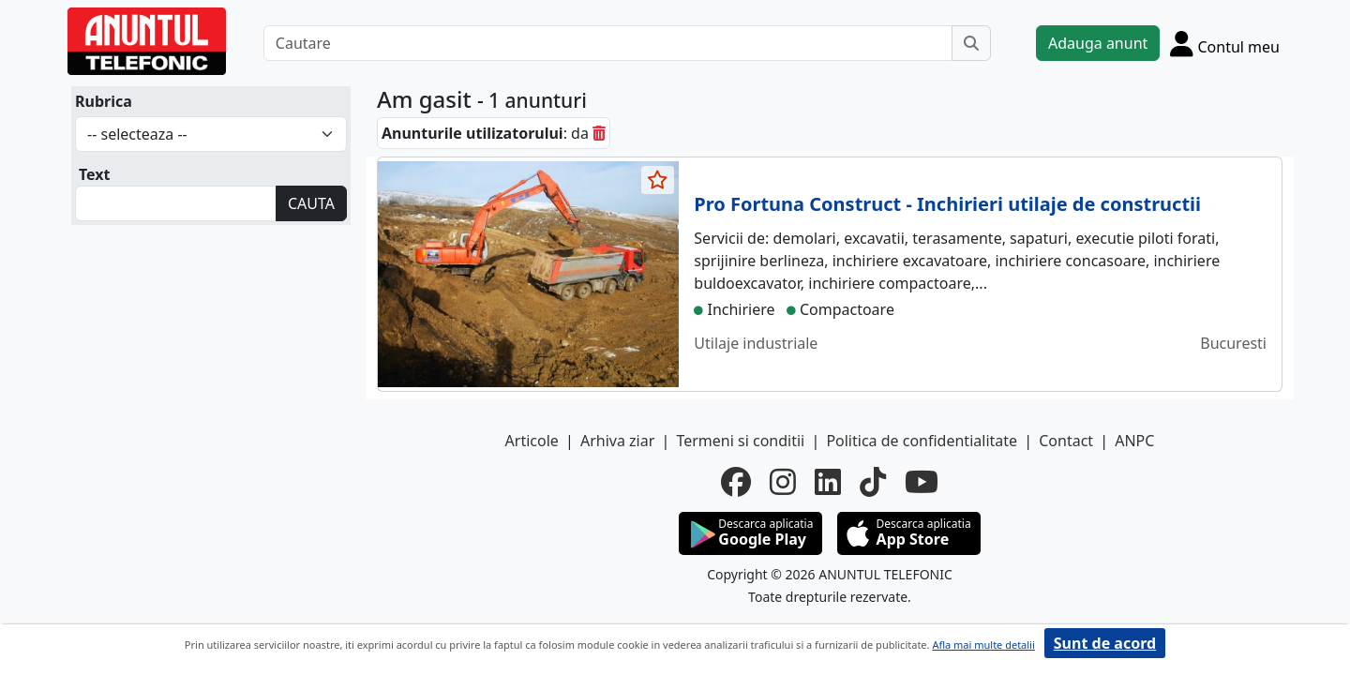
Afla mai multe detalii (983, 645)
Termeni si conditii (740, 440)
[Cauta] (971, 43)
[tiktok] (873, 481)
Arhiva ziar (617, 440)
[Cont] (1224, 43)
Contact (1066, 440)
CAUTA (311, 203)
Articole (532, 440)
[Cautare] (607, 43)
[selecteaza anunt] (658, 180)
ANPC (1134, 440)
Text (95, 174)
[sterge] (599, 133)
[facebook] (736, 481)
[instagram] (783, 481)
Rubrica (103, 101)
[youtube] (921, 481)
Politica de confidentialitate (921, 440)
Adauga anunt (1098, 43)
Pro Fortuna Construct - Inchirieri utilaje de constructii (947, 204)
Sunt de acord (1105, 643)
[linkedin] (828, 481)
